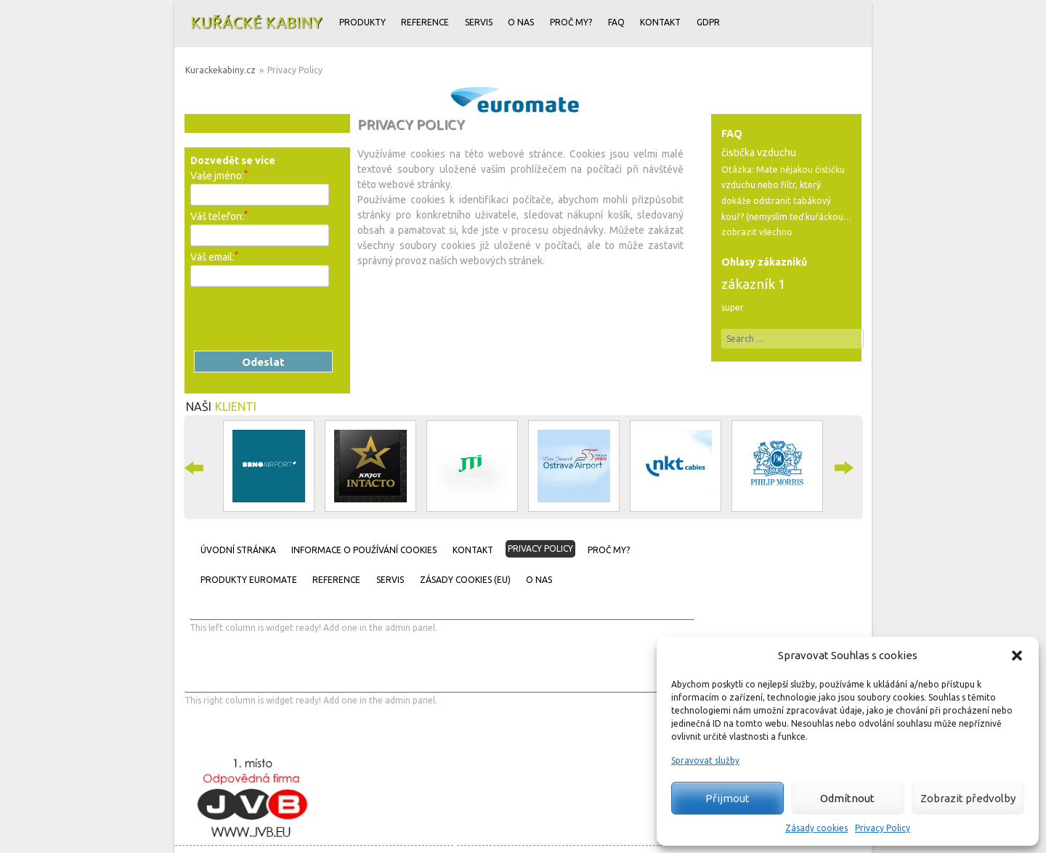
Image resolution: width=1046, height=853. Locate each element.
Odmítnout (847, 798)
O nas (521, 22)
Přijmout (727, 798)
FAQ (616, 22)
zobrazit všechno (756, 232)
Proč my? (571, 22)
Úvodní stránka (238, 550)
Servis (478, 22)
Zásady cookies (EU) (465, 579)
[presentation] (300, 318)
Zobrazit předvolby (967, 798)
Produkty (362, 22)
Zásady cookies (816, 828)
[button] (1017, 655)
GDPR (708, 22)
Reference (425, 22)
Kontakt (660, 22)
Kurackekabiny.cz (220, 70)
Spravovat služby (705, 760)
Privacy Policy (882, 828)
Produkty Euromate (248, 579)
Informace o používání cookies (364, 550)
